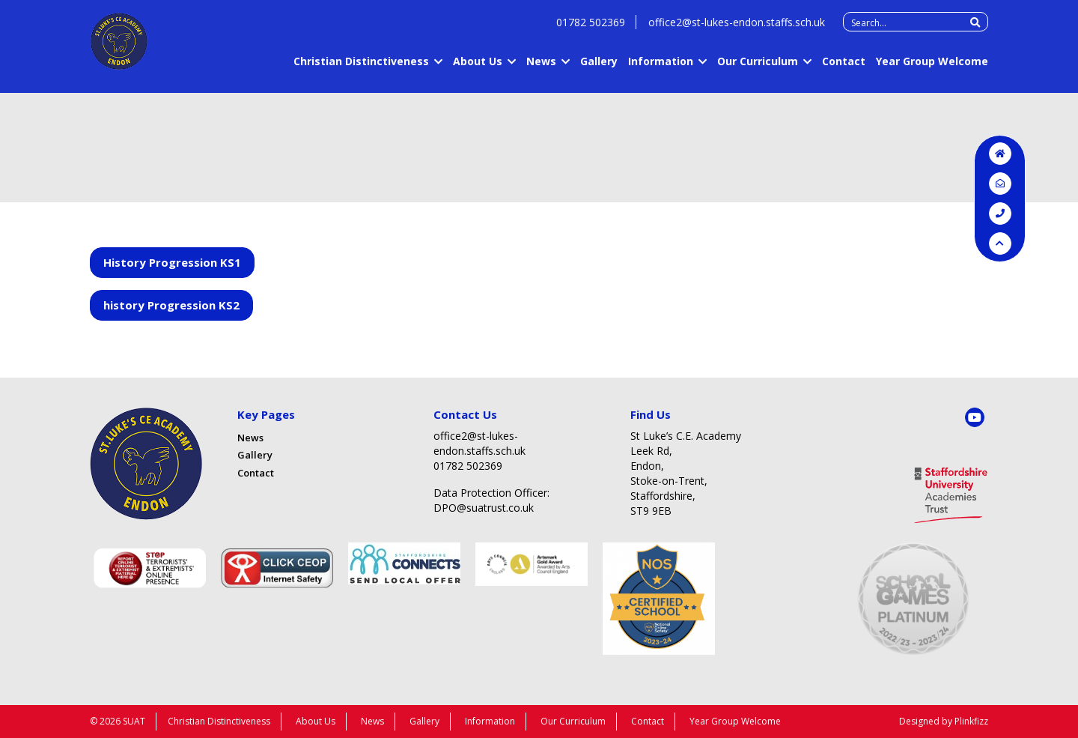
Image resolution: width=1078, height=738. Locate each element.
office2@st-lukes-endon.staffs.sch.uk (736, 29)
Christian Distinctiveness (361, 68)
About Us (477, 68)
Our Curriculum (757, 68)
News (541, 68)
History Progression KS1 (172, 262)
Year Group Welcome (932, 68)
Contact (843, 68)
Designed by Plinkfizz (943, 721)
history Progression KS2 (171, 304)
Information (660, 68)
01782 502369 (590, 29)
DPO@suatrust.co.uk (483, 507)
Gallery (599, 68)
